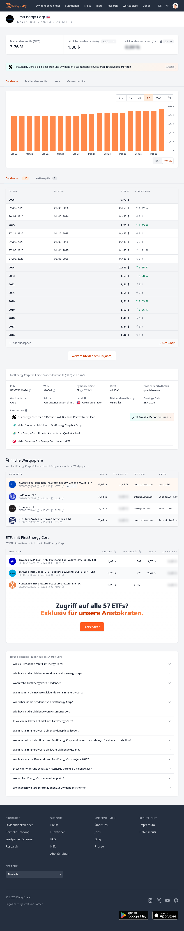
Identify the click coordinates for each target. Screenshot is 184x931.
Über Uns (101, 825)
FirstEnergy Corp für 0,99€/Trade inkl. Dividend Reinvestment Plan (56, 417)
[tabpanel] (92, 129)
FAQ (53, 839)
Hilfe (53, 846)
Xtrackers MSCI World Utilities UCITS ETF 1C (50, 583)
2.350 (137, 585)
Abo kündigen (59, 854)
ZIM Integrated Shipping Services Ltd (45, 518)
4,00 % (102, 484)
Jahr (157, 160)
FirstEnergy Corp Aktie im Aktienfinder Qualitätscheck (49, 433)
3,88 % (102, 496)
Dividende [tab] (12, 81)
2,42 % (151, 573)
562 (139, 561)
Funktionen (72, 5)
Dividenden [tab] (17, 178)
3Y (139, 97)
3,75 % (151, 561)
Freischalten (92, 627)
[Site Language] (160, 6)
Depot (146, 5)
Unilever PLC (27, 495)
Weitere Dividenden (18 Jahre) (92, 356)
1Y (130, 97)
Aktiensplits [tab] (46, 178)
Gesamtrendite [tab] (76, 81)
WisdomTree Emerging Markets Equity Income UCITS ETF (55, 482)
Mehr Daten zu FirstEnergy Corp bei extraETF (43, 441)
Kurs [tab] (57, 81)
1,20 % (111, 585)
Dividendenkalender (48, 5)
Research (12, 846)
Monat (168, 160)
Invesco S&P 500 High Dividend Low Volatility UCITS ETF (57, 559)
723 (139, 573)
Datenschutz (147, 832)
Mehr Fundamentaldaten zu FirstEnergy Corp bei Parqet (50, 425)
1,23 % (111, 573)
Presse (99, 846)
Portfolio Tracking (17, 832)
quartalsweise (143, 484)
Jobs (98, 832)
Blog (98, 839)
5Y (148, 97)
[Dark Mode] (167, 6)
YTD (121, 97)
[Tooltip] (84, 398)
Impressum (147, 825)
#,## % (132, 47)
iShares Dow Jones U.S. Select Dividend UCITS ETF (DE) (57, 571)
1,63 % (123, 484)
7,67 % (102, 520)
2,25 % (102, 508)
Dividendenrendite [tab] (36, 81)
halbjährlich (142, 508)
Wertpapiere (130, 5)
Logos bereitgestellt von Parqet (24, 904)
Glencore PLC (27, 507)
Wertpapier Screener (20, 839)
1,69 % (111, 561)
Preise (87, 5)
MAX (158, 97)
